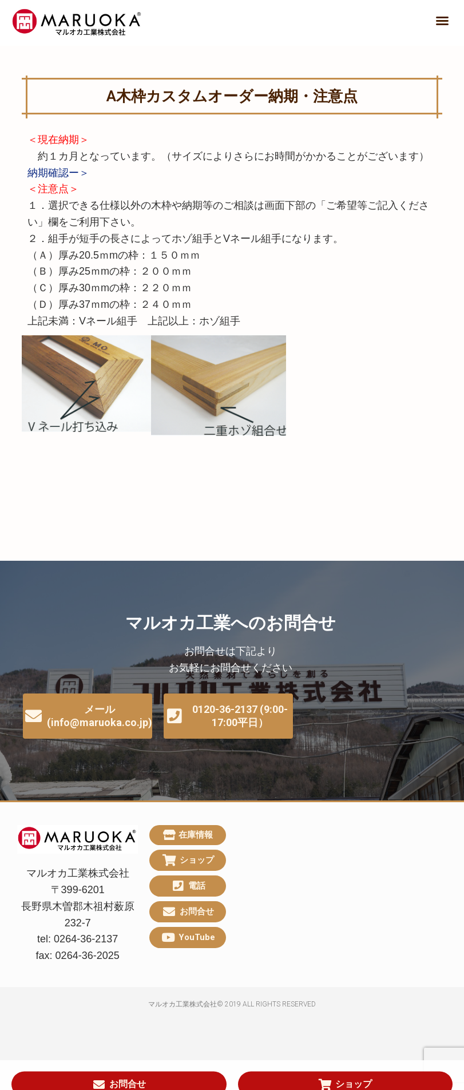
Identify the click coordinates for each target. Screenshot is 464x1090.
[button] (442, 20)
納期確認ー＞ (58, 173)
